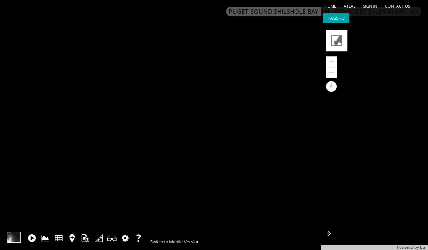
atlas (349, 6)
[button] (337, 41)
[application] (374, 137)
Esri (423, 247)
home (330, 6)
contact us (397, 6)
